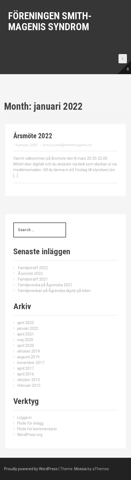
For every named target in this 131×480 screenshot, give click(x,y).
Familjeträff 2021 (33, 279)
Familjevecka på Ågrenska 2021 (45, 285)
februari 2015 (28, 385)
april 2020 (25, 345)
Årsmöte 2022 (32, 136)
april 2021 (25, 334)
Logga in (24, 417)
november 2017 (30, 362)
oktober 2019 (28, 351)
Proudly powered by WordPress (31, 469)
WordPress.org (29, 434)
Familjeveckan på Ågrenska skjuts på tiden (54, 290)
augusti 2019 (28, 357)
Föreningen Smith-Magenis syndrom (50, 21)
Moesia (80, 469)
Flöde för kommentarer (37, 429)
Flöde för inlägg (30, 423)
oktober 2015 (28, 380)
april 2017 (25, 368)
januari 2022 (27, 328)
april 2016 (25, 374)
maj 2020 (25, 340)
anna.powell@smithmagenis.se (67, 145)
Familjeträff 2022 (33, 268)
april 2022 (25, 323)
